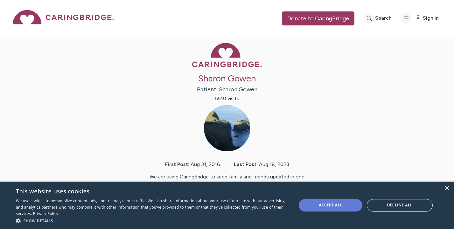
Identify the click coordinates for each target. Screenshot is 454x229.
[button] (152, 220)
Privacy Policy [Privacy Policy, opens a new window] (45, 213)
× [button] (446, 188)
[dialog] (227, 205)
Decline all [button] (399, 205)
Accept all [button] (330, 205)
